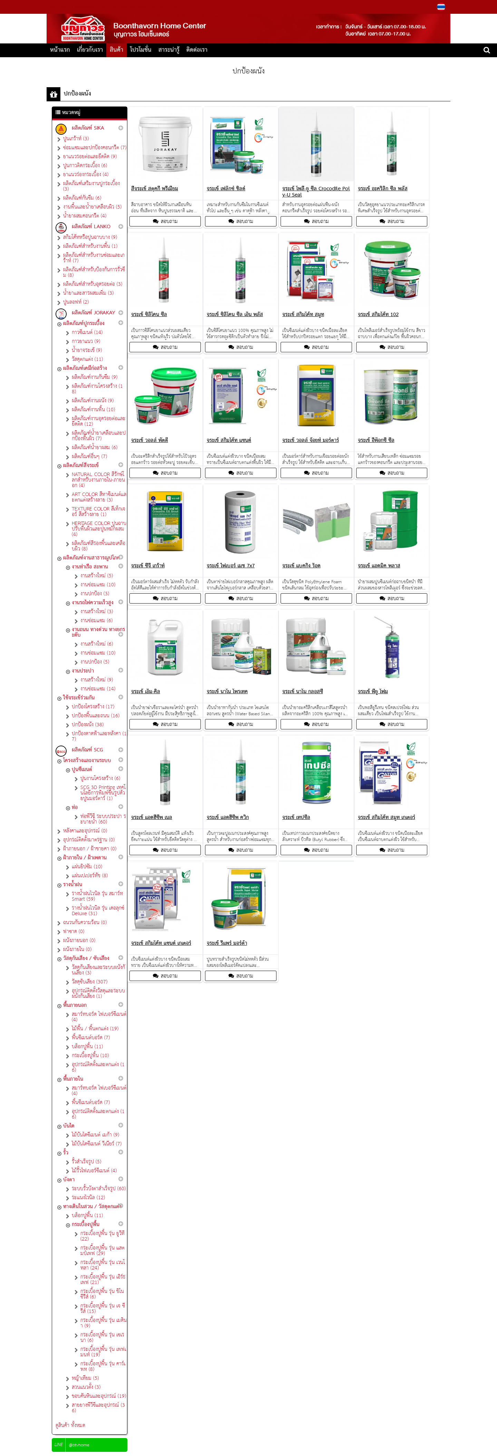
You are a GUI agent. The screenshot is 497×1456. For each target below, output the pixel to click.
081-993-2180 (164, 7)
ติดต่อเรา (196, 50)
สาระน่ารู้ (168, 50)
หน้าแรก (60, 50)
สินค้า (116, 50)
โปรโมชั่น (141, 50)
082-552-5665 (134, 7)
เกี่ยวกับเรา (90, 50)
